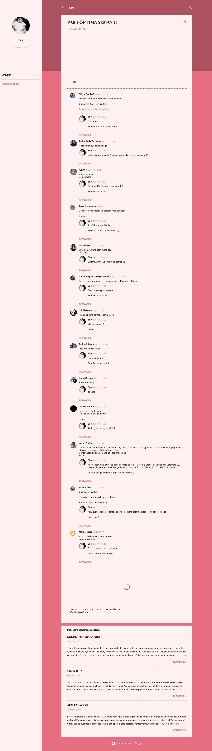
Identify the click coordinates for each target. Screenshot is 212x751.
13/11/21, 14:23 (99, 286)
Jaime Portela (85, 443)
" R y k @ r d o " (86, 94)
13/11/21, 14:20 (99, 320)
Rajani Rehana (86, 378)
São (90, 116)
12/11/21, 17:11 (99, 488)
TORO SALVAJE (86, 406)
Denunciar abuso (10, 84)
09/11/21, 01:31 (99, 310)
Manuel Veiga (85, 532)
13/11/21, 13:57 (99, 151)
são (71, 7)
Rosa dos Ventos (87, 206)
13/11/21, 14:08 (99, 460)
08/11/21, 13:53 (99, 117)
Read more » (180, 662)
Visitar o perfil (21, 47)
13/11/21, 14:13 (99, 387)
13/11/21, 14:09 (99, 424)
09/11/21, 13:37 (101, 407)
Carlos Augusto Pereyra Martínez (95, 276)
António (83, 170)
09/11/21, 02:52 (101, 344)
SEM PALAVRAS (77, 705)
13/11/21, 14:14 (99, 257)
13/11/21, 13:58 (99, 182)
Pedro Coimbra (86, 344)
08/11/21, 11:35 (108, 141)
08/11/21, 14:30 (97, 245)
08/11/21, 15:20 (118, 277)
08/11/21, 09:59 (101, 94)
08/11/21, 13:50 (103, 206)
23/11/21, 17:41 (99, 532)
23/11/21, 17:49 (99, 544)
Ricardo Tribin (85, 487)
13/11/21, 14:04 (99, 507)
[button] (185, 21)
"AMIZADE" (74, 671)
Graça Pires (84, 245)
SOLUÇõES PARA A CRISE (84, 636)
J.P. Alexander (85, 310)
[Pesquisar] (190, 8)
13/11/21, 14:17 (99, 354)
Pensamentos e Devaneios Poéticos (96, 109)
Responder (85, 135)
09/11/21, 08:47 (100, 378)
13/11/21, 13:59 (99, 221)
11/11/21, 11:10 (100, 443)
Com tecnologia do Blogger (127, 743)
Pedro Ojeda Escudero (90, 141)
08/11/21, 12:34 (94, 170)
